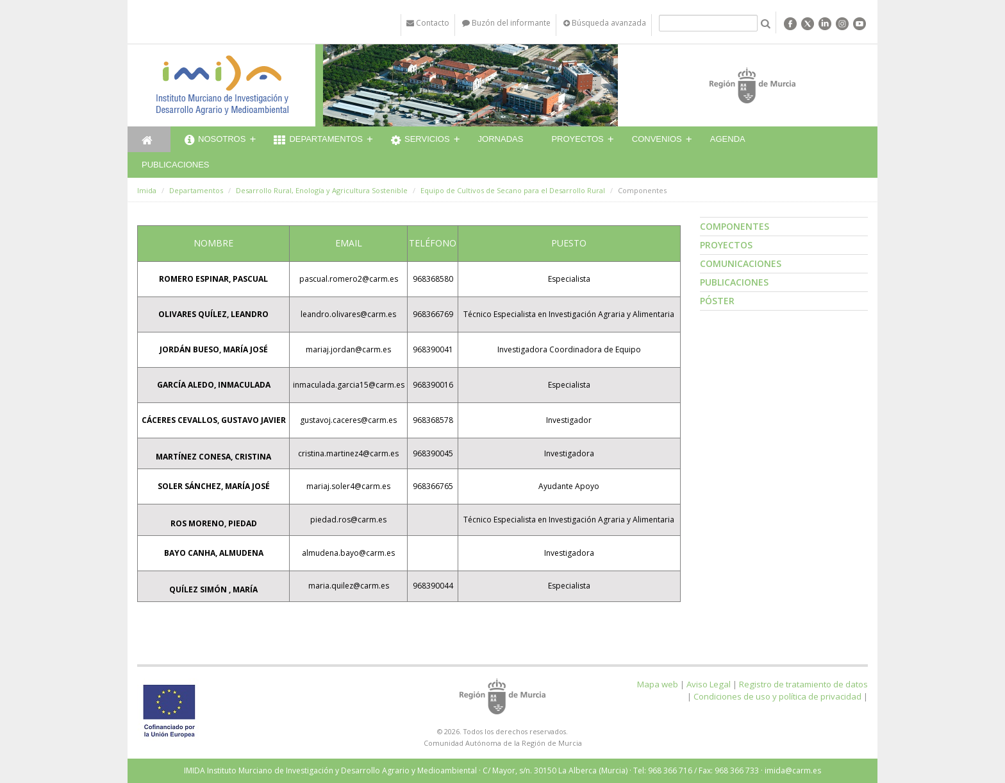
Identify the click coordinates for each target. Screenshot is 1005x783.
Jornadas (501, 139)
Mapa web (657, 684)
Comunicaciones (740, 263)
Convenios (657, 139)
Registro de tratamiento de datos (803, 684)
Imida (146, 190)
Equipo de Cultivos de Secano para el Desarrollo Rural (512, 190)
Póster (717, 301)
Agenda (727, 139)
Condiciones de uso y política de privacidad (777, 696)
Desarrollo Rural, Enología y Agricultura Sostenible (322, 190)
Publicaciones (175, 164)
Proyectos (577, 139)
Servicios (420, 140)
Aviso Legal (708, 684)
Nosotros (215, 140)
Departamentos (318, 140)
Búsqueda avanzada (604, 22)
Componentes (734, 226)
